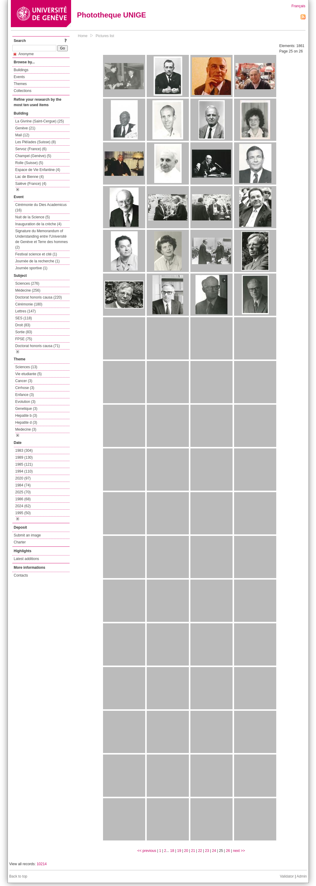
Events (19, 77)
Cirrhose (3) (24, 388)
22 (200, 851)
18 (172, 851)
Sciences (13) (26, 367)
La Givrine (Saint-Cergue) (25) (39, 121)
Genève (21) (25, 128)
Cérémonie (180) (28, 304)
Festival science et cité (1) (36, 254)
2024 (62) (23, 506)
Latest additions (26, 559)
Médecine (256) (27, 290)
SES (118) (23, 318)
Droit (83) (22, 325)
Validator (287, 876)
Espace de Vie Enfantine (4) (37, 170)
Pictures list (105, 36)
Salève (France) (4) (30, 184)
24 (214, 851)
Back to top (18, 876)
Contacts (21, 575)
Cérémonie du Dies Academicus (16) (41, 207)
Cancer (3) (24, 381)
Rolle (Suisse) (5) (29, 163)
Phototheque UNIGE (111, 15)
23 (207, 851)
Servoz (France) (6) (31, 149)
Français (298, 6)
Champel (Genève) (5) (33, 156)
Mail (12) (22, 135)
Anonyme (24, 54)
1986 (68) (23, 499)
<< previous (146, 851)
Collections (23, 91)
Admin (301, 876)
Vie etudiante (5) (28, 374)
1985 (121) (24, 464)
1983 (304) (24, 450)
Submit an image (27, 535)
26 (228, 851)
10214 (42, 864)
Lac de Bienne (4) (29, 177)
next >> (239, 851)
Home (83, 36)
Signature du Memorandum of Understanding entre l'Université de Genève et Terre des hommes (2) (41, 239)
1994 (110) (24, 471)
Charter (20, 542)
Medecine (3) (25, 429)
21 (193, 851)
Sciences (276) (27, 283)
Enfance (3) (24, 395)
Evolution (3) (25, 402)
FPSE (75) (23, 339)
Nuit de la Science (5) (32, 217)
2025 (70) (23, 492)
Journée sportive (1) (31, 268)
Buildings (21, 70)
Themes (20, 84)
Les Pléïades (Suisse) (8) (35, 142)
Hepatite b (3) (26, 415)
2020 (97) (23, 478)
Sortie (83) (23, 332)
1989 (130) (24, 457)
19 (179, 851)
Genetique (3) (26, 409)
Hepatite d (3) (26, 422)
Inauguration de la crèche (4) (38, 224)
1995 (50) (23, 513)
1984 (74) (23, 485)
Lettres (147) (25, 311)
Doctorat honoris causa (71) (37, 346)
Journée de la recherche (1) (37, 261)
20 (186, 851)
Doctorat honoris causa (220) (38, 297)
